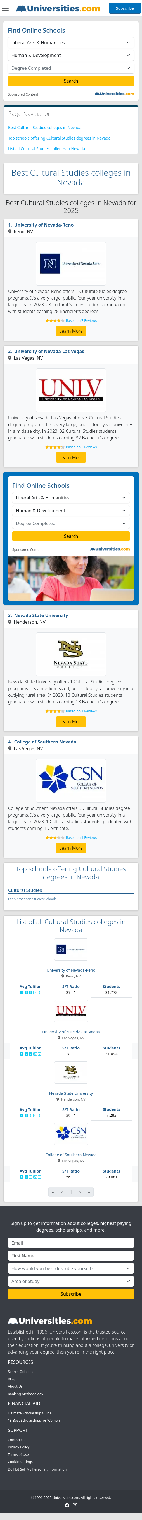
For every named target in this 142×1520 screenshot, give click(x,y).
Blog (11, 1379)
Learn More (71, 331)
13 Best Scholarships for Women (34, 1420)
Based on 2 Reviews (81, 447)
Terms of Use (18, 1454)
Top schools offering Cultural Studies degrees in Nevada (59, 138)
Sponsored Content (23, 94)
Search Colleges (20, 1371)
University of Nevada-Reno (44, 225)
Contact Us (16, 1439)
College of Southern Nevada (45, 742)
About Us (15, 1386)
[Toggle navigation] (5, 8)
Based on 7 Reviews (81, 320)
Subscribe (125, 8)
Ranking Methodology (25, 1394)
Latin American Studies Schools (32, 899)
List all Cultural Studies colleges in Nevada (46, 148)
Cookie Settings (20, 1461)
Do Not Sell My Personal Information (37, 1469)
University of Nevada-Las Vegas (49, 351)
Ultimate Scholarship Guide (30, 1413)
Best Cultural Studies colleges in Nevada (44, 127)
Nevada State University (41, 615)
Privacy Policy (18, 1447)
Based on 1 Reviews (81, 711)
